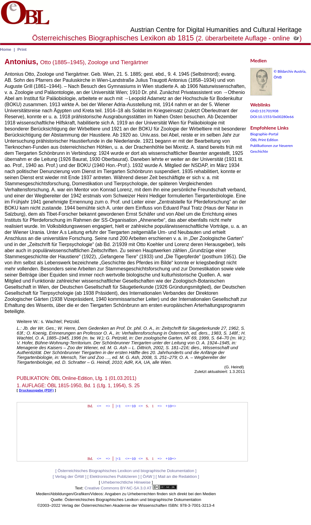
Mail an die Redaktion (177, 476)
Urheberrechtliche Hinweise (126, 482)
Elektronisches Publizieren (113, 476)
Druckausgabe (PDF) (36, 390)
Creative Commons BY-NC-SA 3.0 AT (130, 488)
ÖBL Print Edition (264, 139)
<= (99, 406)
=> (108, 406)
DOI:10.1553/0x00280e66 (272, 116)
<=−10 (130, 406)
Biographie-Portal (264, 134)
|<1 (118, 406)
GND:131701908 (264, 111)
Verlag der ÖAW (69, 476)
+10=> (171, 406)
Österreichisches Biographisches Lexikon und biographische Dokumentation (126, 470)
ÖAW (147, 476)
